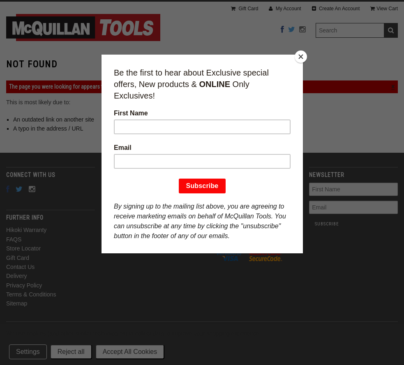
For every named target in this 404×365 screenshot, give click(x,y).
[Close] (301, 57)
